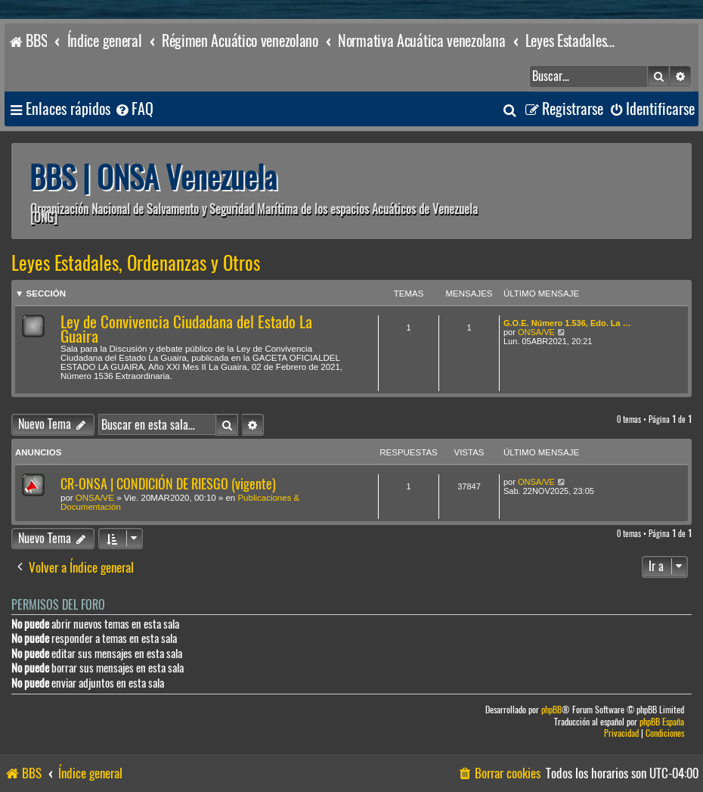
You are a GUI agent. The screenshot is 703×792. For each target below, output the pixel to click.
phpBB (551, 710)
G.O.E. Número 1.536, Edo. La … (567, 323)
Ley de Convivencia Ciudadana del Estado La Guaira (186, 329)
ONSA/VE (536, 332)
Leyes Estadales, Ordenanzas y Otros (135, 263)
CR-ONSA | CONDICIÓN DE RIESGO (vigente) (168, 483)
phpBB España (662, 722)
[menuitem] (133, 109)
